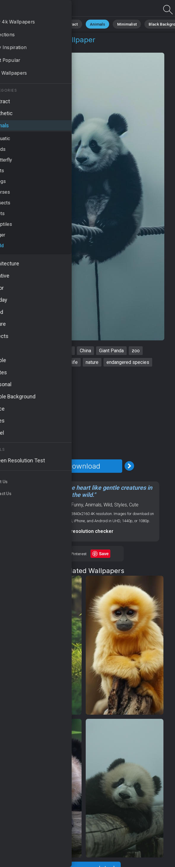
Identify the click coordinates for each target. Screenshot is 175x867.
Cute (134, 505)
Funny (77, 505)
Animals (91, 23)
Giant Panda (111, 350)
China (85, 350)
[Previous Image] (38, 466)
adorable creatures (34, 362)
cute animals (59, 350)
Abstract (65, 23)
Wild (44, 47)
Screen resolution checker (83, 531)
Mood (63, 505)
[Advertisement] (83, 413)
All (22, 23)
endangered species (127, 362)
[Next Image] (129, 466)
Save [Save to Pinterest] (104, 553)
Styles (120, 505)
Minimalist (117, 23)
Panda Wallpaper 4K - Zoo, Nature (35, 10)
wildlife (70, 362)
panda (31, 350)
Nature (41, 23)
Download (83, 466)
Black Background (153, 23)
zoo (136, 350)
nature (92, 362)
